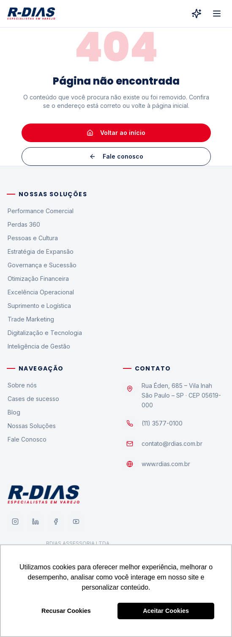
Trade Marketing (30, 319)
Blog (13, 412)
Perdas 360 (23, 224)
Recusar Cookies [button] (66, 610)
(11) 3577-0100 (162, 423)
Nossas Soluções (31, 425)
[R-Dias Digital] (196, 13)
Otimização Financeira (38, 278)
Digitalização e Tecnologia (44, 332)
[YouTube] (76, 521)
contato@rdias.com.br (172, 443)
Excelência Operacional (40, 292)
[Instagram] (15, 521)
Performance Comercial (40, 210)
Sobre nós (22, 385)
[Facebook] (55, 521)
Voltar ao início (116, 132)
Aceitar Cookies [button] (166, 610)
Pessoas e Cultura (32, 238)
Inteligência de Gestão (38, 346)
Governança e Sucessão (41, 265)
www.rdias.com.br (166, 463)
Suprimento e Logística (39, 305)
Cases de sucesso (33, 398)
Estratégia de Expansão (40, 251)
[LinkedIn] (35, 521)
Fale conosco (116, 156)
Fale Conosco (26, 439)
